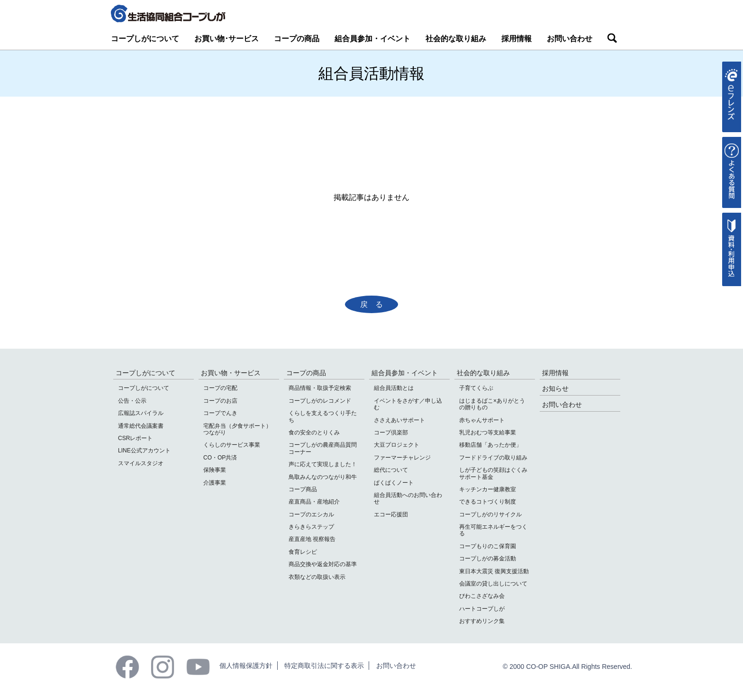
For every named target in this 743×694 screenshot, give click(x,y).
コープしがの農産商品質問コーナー (323, 448)
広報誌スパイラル (140, 413)
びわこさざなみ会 (482, 596)
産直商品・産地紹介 (314, 501)
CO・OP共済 (220, 457)
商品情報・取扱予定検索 (320, 388)
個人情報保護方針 (245, 665)
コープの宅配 (220, 388)
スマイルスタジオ (140, 463)
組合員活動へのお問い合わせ (408, 498)
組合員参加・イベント (372, 39)
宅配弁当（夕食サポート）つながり (237, 429)
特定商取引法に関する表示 (324, 665)
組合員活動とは (394, 388)
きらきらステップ (311, 526)
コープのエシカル (311, 514)
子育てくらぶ (476, 388)
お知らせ (555, 388)
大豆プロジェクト (396, 445)
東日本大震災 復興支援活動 (494, 571)
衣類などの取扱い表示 (317, 577)
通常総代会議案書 (140, 426)
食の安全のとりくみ (314, 432)
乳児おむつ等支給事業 (487, 432)
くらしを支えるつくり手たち (323, 416)
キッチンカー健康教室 (487, 489)
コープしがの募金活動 (487, 558)
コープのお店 (220, 400)
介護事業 (214, 482)
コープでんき (220, 413)
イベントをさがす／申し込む (408, 404)
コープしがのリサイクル (490, 514)
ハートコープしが (482, 608)
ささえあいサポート (399, 420)
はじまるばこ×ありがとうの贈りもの (492, 404)
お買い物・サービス (231, 373)
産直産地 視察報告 (312, 539)
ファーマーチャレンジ (402, 457)
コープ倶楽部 (391, 432)
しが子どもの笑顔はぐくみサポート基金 (493, 473)
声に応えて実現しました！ (323, 464)
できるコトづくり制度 (487, 501)
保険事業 (214, 470)
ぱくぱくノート (394, 482)
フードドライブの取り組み (493, 457)
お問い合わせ (569, 39)
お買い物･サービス (226, 39)
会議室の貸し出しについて (493, 583)
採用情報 (516, 39)
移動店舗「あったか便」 (490, 445)
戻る (375, 304)
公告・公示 (132, 400)
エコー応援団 (391, 514)
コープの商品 (296, 39)
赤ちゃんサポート (482, 420)
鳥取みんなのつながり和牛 (323, 477)
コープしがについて (145, 39)
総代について (391, 470)
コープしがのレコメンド (320, 400)
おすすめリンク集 (482, 621)
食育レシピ (303, 552)
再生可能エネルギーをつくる (493, 530)
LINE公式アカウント (144, 450)
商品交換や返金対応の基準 (323, 564)
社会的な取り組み (456, 39)
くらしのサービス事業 (231, 445)
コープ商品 (303, 489)
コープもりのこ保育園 (487, 546)
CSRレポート (135, 438)
